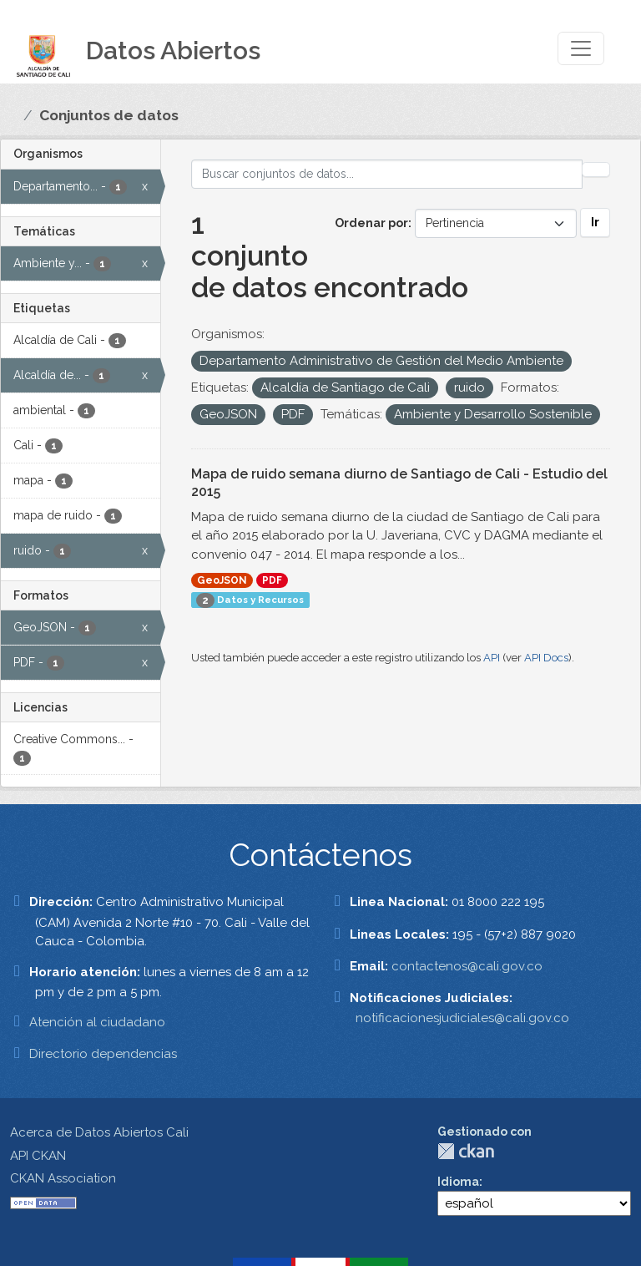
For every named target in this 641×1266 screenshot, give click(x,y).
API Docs (546, 657)
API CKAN (38, 1155)
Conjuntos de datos (109, 115)
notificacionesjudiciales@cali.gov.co (462, 1017)
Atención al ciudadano (97, 1022)
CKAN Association (63, 1178)
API (491, 657)
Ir (595, 222)
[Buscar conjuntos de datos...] (387, 174)
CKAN (465, 1151)
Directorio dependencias (103, 1053)
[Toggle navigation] (581, 48)
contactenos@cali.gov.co (467, 966)
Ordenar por (371, 223)
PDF (272, 580)
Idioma (458, 1181)
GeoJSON (222, 580)
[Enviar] (596, 169)
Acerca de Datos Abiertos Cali (99, 1132)
